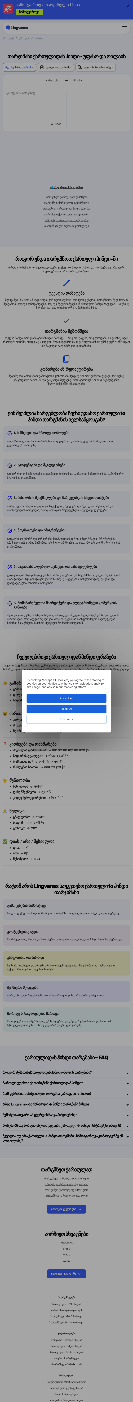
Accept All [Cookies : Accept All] (66, 698)
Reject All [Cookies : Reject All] (66, 708)
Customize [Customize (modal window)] (66, 719)
